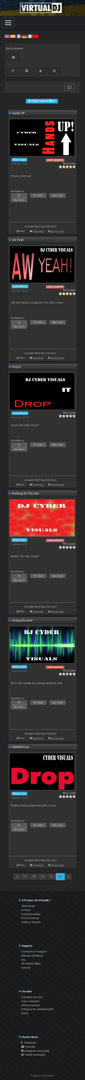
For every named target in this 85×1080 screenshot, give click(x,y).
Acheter (26, 910)
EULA (24, 1013)
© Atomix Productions (42, 1075)
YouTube (28, 1046)
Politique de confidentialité (37, 1009)
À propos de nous (32, 997)
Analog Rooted (22, 620)
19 (42, 876)
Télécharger (28, 906)
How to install (57, 231)
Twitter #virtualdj (33, 1054)
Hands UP (18, 113)
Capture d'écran (31, 922)
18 (33, 876)
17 (25, 876)
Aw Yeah (18, 240)
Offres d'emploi (30, 1005)
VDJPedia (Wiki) (31, 963)
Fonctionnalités (30, 914)
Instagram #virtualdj (35, 1050)
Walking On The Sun (25, 493)
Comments (38, 231)
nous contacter (30, 1001)
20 (51, 876)
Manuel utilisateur (32, 955)
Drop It (16, 366)
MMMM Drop (20, 747)
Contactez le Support (33, 951)
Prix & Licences (30, 918)
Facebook (28, 1042)
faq (23, 959)
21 (60, 876)
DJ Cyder (71, 163)
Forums (26, 967)
